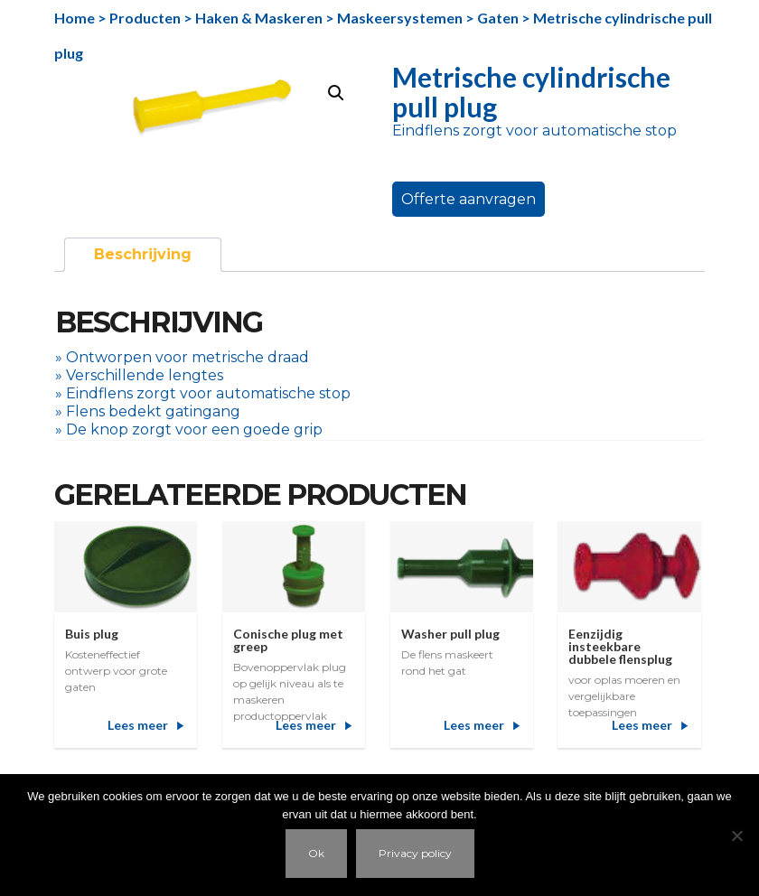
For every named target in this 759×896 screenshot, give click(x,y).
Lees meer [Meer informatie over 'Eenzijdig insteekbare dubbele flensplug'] (642, 725)
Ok (316, 853)
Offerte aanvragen (468, 199)
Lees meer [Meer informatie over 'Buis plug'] (138, 725)
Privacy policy (415, 853)
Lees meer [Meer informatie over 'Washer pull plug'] (474, 725)
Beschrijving (143, 254)
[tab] (142, 255)
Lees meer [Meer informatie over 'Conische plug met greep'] (306, 725)
